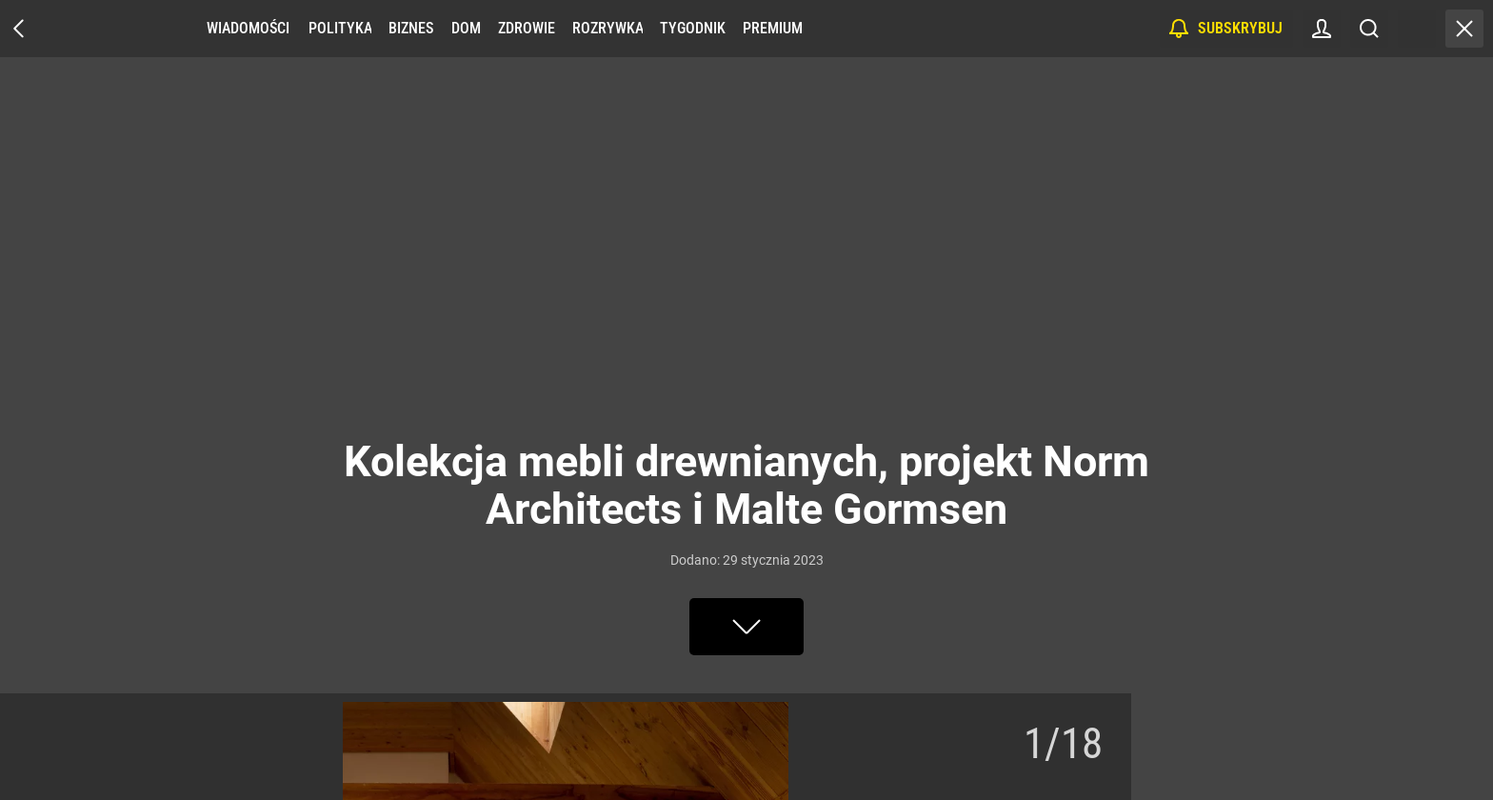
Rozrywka (607, 28)
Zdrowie (526, 28)
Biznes (410, 28)
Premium (773, 28)
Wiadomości (248, 28)
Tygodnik (693, 28)
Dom (466, 28)
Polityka (340, 28)
